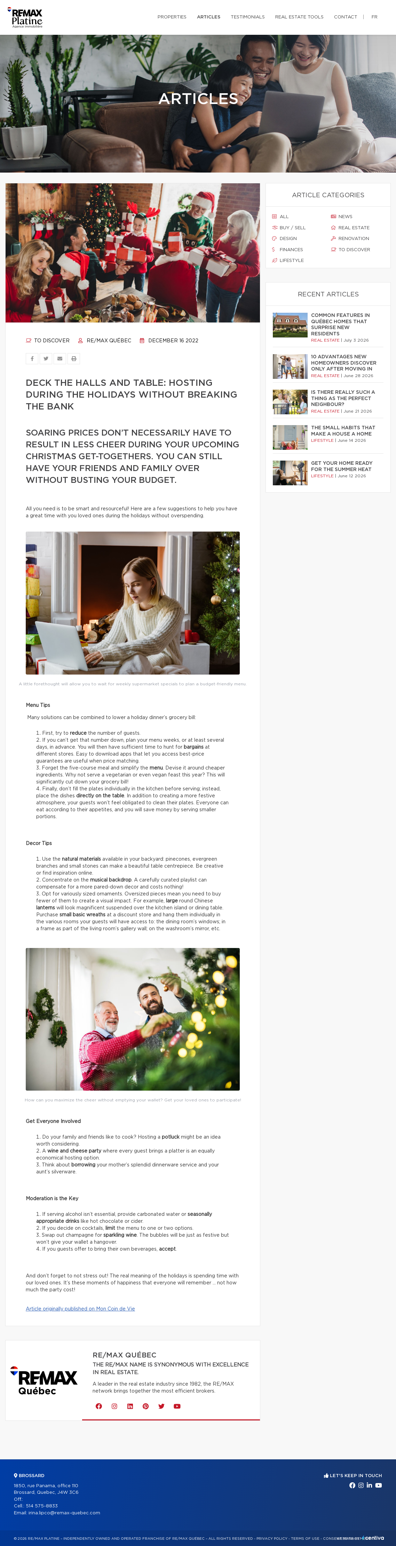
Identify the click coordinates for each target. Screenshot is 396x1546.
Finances (287, 249)
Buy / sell (289, 227)
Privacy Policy (271, 1538)
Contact (345, 17)
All (280, 216)
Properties (172, 17)
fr (375, 17)
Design (284, 238)
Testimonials (248, 17)
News (342, 216)
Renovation (350, 238)
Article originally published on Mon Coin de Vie (80, 1309)
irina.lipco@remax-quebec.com (64, 1513)
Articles (208, 17)
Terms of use (305, 1538)
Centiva (373, 1538)
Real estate (350, 227)
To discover (48, 340)
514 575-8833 (42, 1506)
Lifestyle (288, 260)
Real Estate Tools (299, 17)
